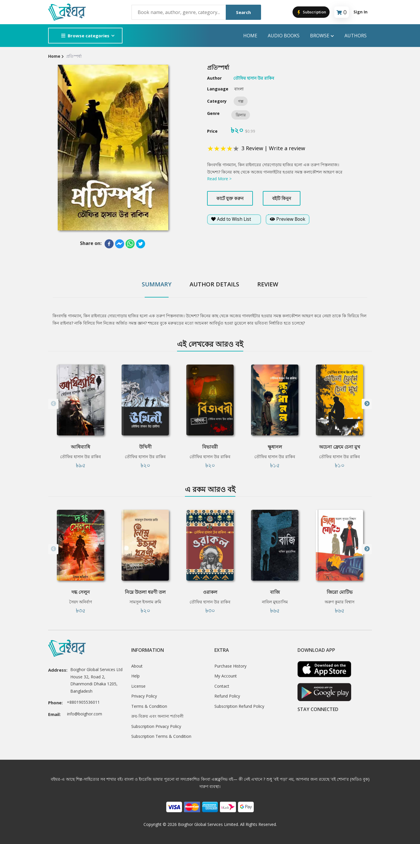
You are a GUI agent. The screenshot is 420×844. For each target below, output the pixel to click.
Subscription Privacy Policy (156, 726)
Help (135, 676)
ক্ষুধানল (275, 447)
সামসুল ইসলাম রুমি (145, 602)
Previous (53, 404)
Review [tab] (267, 284)
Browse (322, 35)
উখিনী (145, 447)
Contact (221, 686)
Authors (355, 35)
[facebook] (109, 243)
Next (367, 404)
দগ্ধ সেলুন (80, 592)
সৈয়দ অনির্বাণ (80, 602)
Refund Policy (227, 696)
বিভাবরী (210, 447)
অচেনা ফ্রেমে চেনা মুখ (339, 447)
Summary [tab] (157, 284)
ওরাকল (210, 592)
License (138, 686)
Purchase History (230, 666)
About (137, 666)
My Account (225, 676)
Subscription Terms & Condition (161, 736)
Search (243, 12)
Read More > (219, 178)
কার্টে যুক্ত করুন (230, 198)
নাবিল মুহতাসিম (275, 602)
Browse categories (85, 35)
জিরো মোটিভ (340, 592)
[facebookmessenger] (119, 243)
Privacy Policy (144, 696)
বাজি (275, 592)
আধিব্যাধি (80, 447)
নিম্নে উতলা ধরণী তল (145, 592)
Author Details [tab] (214, 284)
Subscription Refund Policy (239, 706)
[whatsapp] (130, 243)
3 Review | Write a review (273, 148)
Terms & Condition (149, 706)
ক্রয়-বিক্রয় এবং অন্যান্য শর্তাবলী (157, 716)
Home (250, 35)
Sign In (361, 12)
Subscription (311, 12)
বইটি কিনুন (281, 198)
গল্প (240, 101)
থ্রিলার (241, 115)
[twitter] (140, 243)
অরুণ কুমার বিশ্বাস (339, 602)
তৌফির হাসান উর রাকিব (80, 456)
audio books (284, 35)
